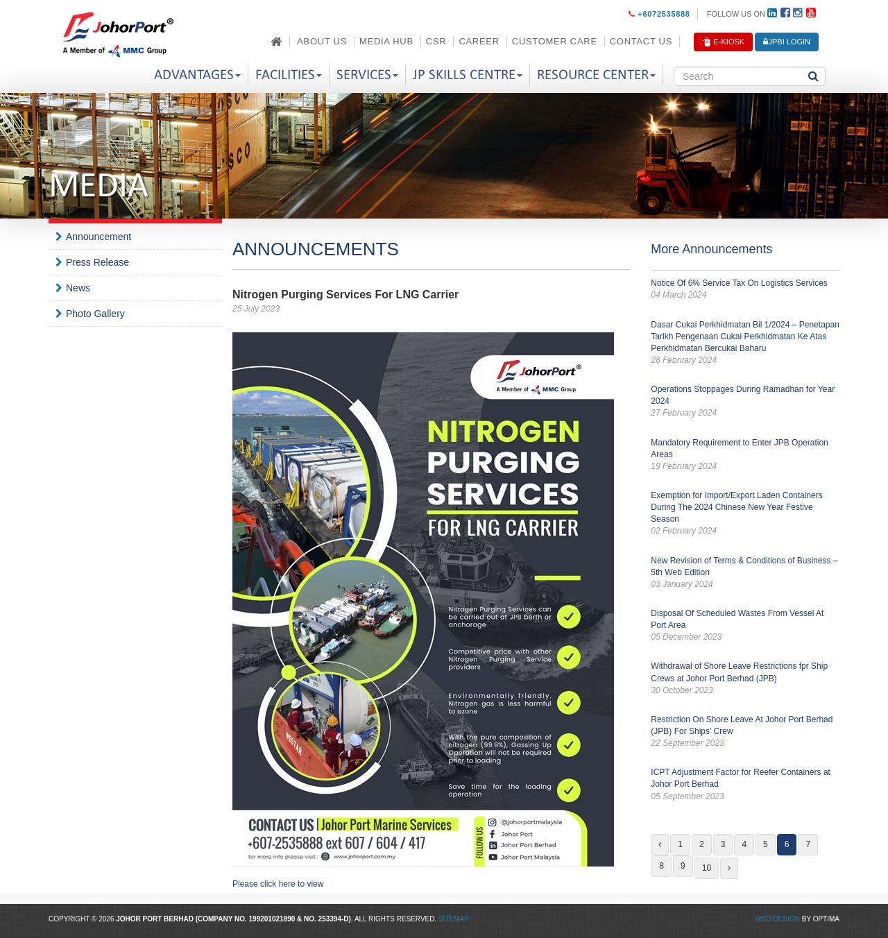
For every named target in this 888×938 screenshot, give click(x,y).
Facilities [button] (288, 75)
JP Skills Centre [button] (467, 75)
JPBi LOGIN (786, 41)
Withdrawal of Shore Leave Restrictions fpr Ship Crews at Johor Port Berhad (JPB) (745, 678)
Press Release (97, 262)
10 (706, 868)
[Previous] (660, 844)
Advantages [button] (197, 75)
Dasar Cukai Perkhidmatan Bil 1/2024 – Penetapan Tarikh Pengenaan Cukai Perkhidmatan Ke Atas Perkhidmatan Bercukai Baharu (745, 343)
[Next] (729, 868)
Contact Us (641, 41)
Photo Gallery (95, 313)
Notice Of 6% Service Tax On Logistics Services (745, 289)
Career (479, 41)
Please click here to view (277, 884)
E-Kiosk (723, 42)
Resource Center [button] (596, 75)
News (78, 287)
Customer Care (554, 41)
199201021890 (272, 919)
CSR (436, 41)
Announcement (98, 236)
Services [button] (367, 75)
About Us (322, 41)
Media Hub (386, 41)
